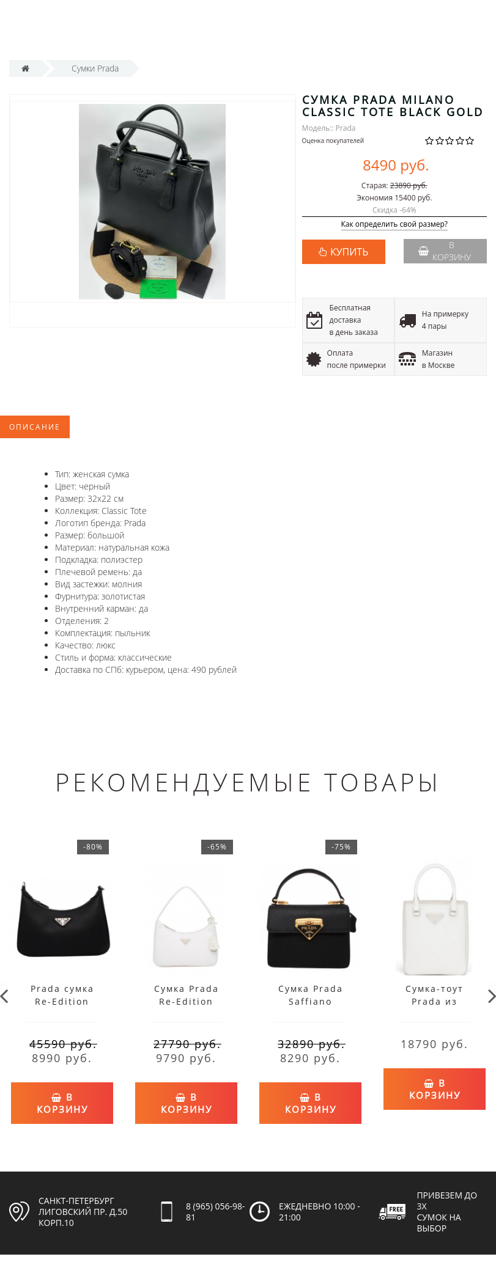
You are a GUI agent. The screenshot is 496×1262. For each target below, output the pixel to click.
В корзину (444, 251)
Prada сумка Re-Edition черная (62, 1001)
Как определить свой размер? (394, 224)
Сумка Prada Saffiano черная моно (310, 1001)
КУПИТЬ (349, 252)
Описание (35, 427)
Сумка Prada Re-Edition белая (186, 1001)
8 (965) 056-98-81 (215, 1207)
